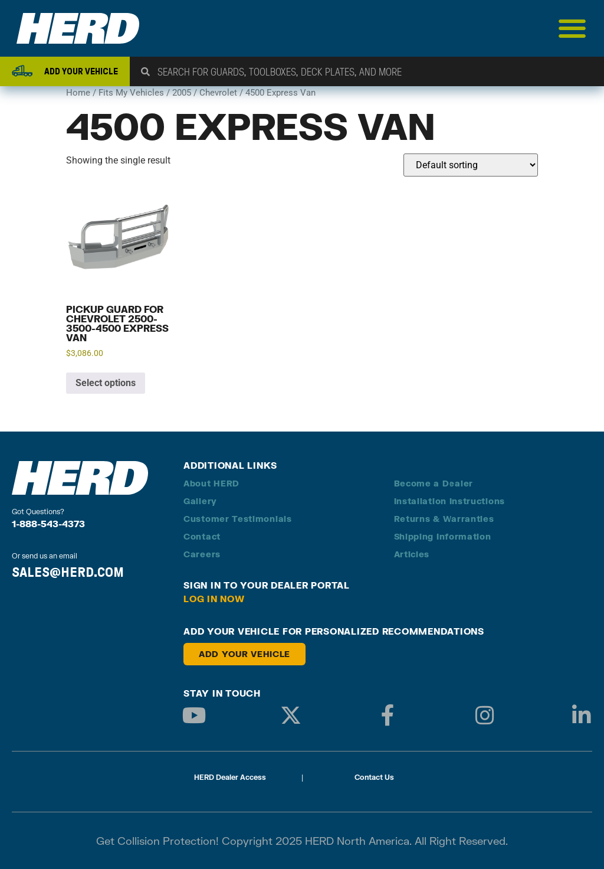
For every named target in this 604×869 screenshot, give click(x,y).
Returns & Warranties (444, 519)
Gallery (200, 501)
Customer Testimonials (237, 519)
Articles (412, 554)
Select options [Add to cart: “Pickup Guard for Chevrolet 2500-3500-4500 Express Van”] (106, 382)
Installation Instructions (449, 501)
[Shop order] (470, 165)
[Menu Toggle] (572, 28)
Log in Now (214, 598)
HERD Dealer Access (230, 777)
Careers (202, 554)
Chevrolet (218, 92)
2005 (181, 92)
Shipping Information (442, 536)
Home (78, 92)
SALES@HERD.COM (68, 572)
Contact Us (374, 777)
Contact (202, 536)
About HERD (211, 483)
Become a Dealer (434, 483)
